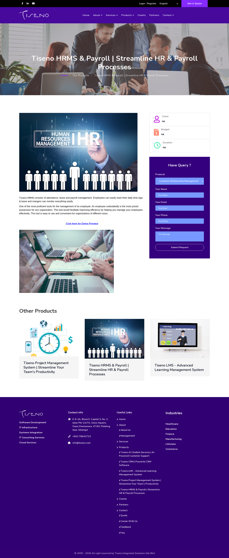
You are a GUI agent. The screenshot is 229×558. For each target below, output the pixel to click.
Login (142, 3)
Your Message (162, 228)
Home (86, 15)
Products (126, 15)
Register (151, 3)
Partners (154, 15)
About (96, 15)
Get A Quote (194, 3)
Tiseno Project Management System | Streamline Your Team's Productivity (46, 367)
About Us (125, 430)
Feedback (125, 527)
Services (111, 15)
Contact (167, 15)
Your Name (161, 189)
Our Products (81, 75)
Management (127, 435)
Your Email (161, 202)
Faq (122, 532)
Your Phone (161, 215)
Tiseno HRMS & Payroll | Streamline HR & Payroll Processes (109, 370)
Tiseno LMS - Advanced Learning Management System (179, 367)
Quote (123, 515)
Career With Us (128, 521)
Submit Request (179, 247)
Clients (141, 15)
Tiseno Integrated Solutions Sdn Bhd (135, 553)
